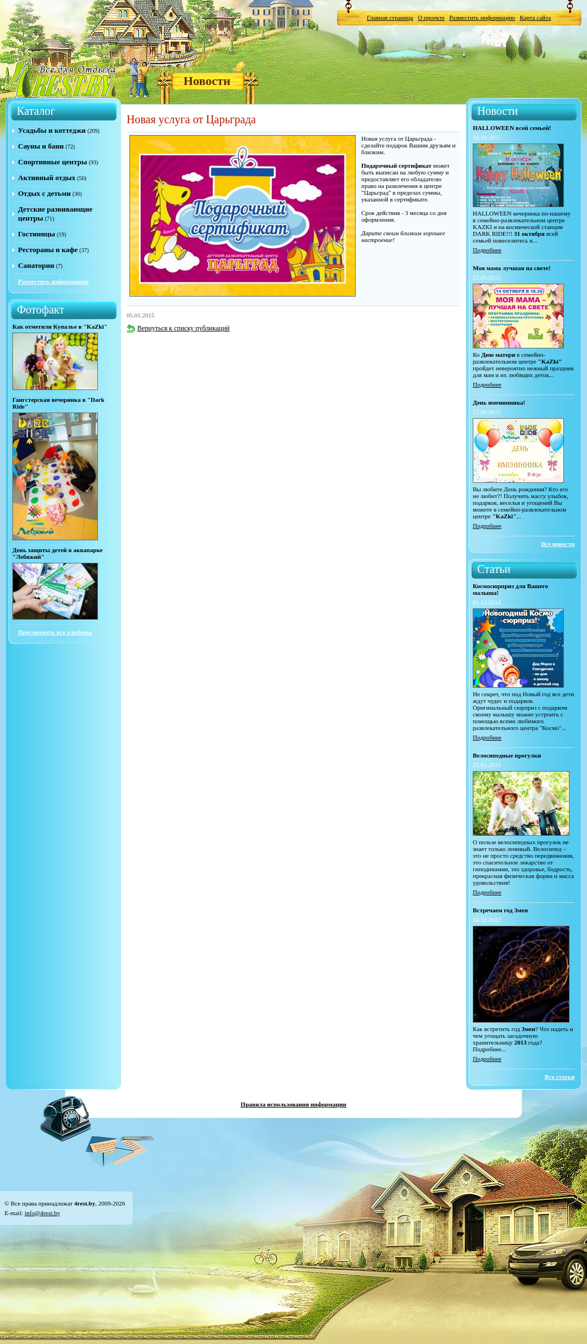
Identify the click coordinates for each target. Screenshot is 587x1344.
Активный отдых (46, 177)
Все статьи (560, 1076)
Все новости (558, 543)
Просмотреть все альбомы (55, 632)
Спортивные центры (52, 162)
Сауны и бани (41, 146)
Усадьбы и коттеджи (52, 130)
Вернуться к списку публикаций (178, 328)
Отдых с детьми (44, 193)
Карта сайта (535, 17)
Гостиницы (36, 234)
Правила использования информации (294, 1104)
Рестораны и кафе (48, 249)
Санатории (36, 265)
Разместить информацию (482, 17)
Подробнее (487, 250)
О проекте (431, 17)
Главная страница (390, 17)
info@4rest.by (42, 1212)
